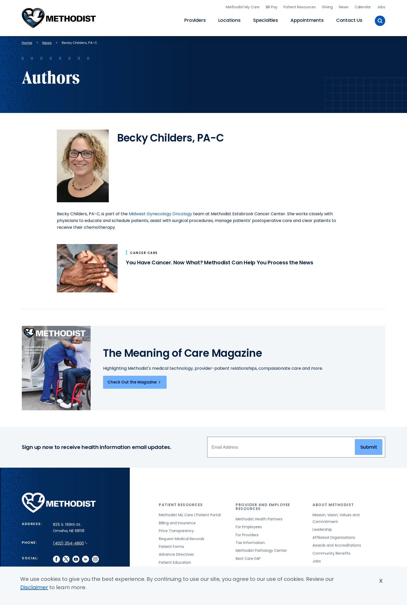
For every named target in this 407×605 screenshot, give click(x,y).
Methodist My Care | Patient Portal (190, 513)
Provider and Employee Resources (263, 505)
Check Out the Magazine (134, 381)
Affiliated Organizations (334, 536)
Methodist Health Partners (259, 518)
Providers (195, 19)
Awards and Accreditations (337, 544)
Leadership (322, 528)
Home (27, 41)
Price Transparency (176, 529)
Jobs (381, 6)
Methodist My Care (243, 6)
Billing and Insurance (177, 522)
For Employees (249, 525)
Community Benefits (331, 552)
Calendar (363, 6)
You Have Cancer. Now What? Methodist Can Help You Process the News (219, 261)
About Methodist (333, 503)
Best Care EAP (248, 557)
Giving (327, 6)
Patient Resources (299, 6)
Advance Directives (176, 553)
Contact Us (349, 19)
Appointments (307, 19)
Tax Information (250, 541)
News (343, 6)
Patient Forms (171, 545)
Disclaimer (34, 587)
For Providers (247, 533)
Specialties (265, 19)
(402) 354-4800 (70, 542)
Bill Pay (271, 6)
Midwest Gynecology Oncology (160, 213)
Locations (229, 19)
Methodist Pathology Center (261, 549)
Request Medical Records (181, 537)
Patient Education (175, 561)
